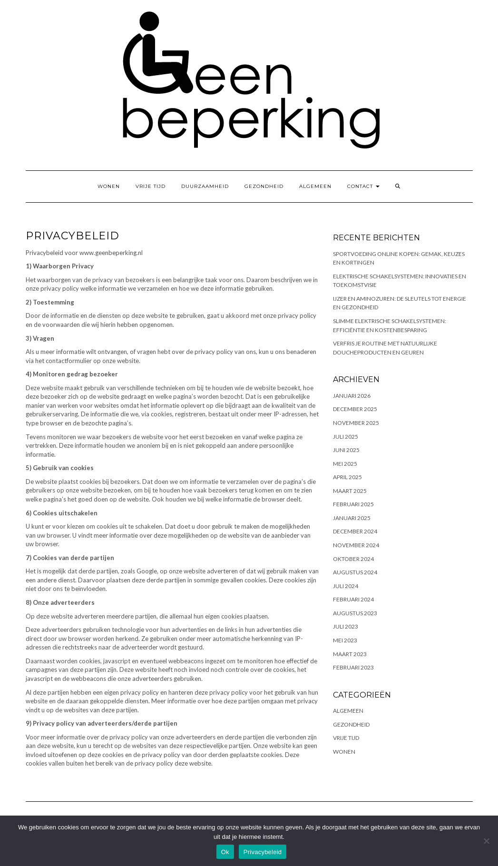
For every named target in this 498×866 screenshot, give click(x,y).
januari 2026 (352, 395)
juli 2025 (345, 436)
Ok (225, 852)
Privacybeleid (263, 852)
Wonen (109, 186)
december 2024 (355, 531)
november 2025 (356, 422)
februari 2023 (353, 667)
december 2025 (355, 409)
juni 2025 (346, 449)
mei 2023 (345, 640)
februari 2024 (353, 599)
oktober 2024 (353, 558)
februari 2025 (353, 504)
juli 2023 (345, 626)
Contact (363, 186)
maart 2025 (350, 490)
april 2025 (347, 477)
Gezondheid (263, 186)
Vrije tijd (151, 186)
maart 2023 (350, 654)
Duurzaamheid (205, 186)
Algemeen (315, 186)
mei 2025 (345, 463)
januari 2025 (352, 518)
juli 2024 (345, 586)
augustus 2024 (355, 572)
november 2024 (356, 545)
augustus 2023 (355, 613)
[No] (486, 841)
